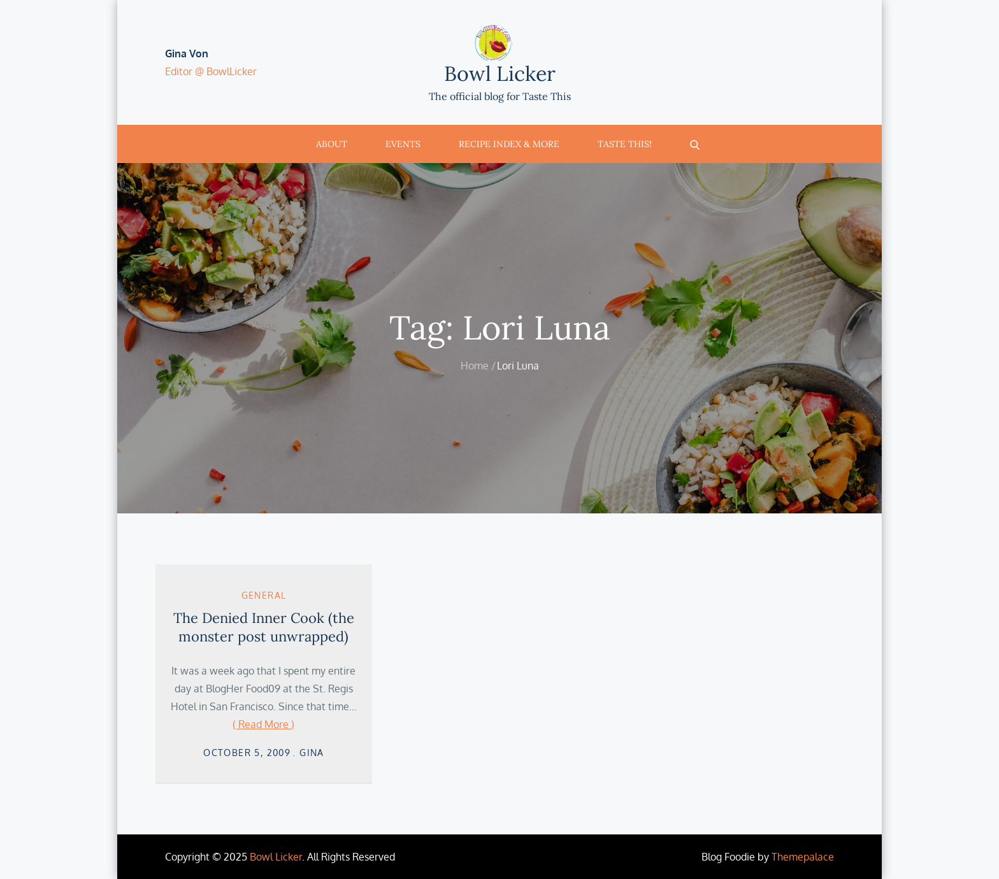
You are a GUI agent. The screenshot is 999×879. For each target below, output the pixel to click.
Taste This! (625, 144)
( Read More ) (263, 724)
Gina (311, 752)
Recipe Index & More (509, 144)
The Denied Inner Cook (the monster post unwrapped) (263, 627)
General (264, 595)
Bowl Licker (500, 74)
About (331, 144)
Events (402, 144)
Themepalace (803, 856)
